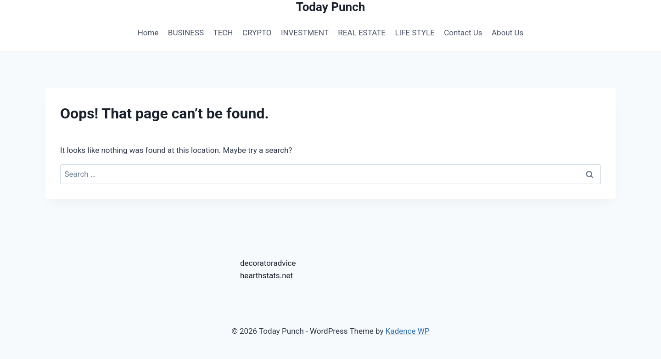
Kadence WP (408, 331)
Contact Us (463, 32)
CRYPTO (257, 32)
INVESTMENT (305, 32)
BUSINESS (186, 32)
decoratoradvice (268, 263)
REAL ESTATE (362, 32)
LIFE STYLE (414, 32)
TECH (223, 32)
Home (148, 32)
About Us (507, 32)
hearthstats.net (266, 275)
